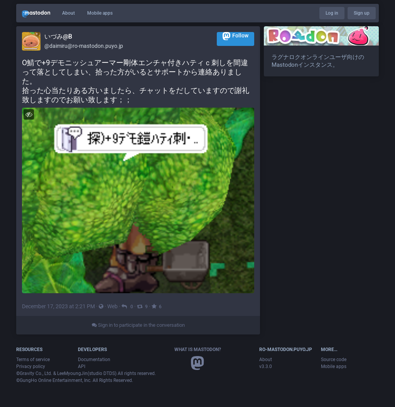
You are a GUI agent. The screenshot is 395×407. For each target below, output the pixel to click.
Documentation (94, 359)
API (81, 366)
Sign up (362, 13)
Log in (332, 13)
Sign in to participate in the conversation (138, 325)
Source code (333, 359)
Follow (235, 36)
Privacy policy (30, 366)
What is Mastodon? (197, 349)
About (68, 13)
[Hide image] (29, 114)
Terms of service (33, 359)
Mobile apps (100, 13)
